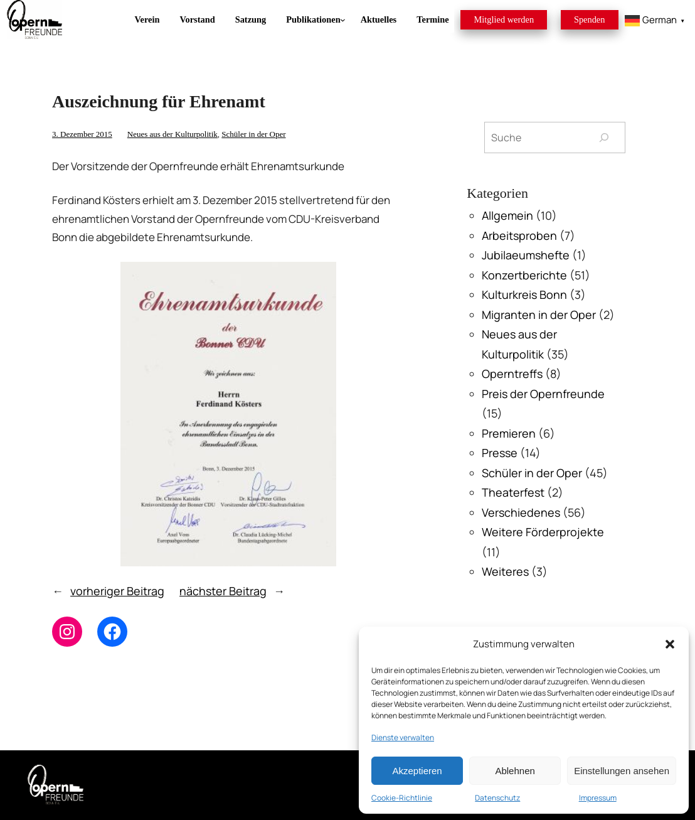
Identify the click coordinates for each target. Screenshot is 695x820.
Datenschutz (497, 797)
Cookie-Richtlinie (401, 797)
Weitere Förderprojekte (543, 531)
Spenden (589, 19)
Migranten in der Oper (539, 314)
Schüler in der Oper (253, 134)
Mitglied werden (504, 19)
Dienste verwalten (402, 737)
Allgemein (507, 215)
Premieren (509, 433)
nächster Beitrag (223, 590)
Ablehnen (514, 770)
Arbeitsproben (519, 235)
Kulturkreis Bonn (524, 294)
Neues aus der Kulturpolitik (172, 134)
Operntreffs (512, 373)
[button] (670, 644)
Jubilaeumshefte (526, 254)
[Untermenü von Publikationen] (313, 20)
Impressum (598, 797)
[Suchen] (603, 137)
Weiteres (505, 571)
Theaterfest (513, 492)
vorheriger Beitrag (117, 590)
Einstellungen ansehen (621, 770)
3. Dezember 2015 (82, 134)
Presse (499, 452)
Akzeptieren (417, 770)
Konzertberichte (524, 275)
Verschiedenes (521, 512)
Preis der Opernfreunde (543, 393)
